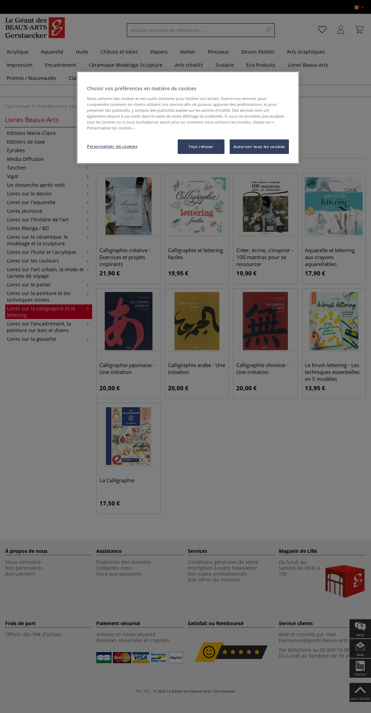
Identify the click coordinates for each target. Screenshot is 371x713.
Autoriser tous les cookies (259, 146)
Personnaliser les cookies (112, 146)
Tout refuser (200, 146)
